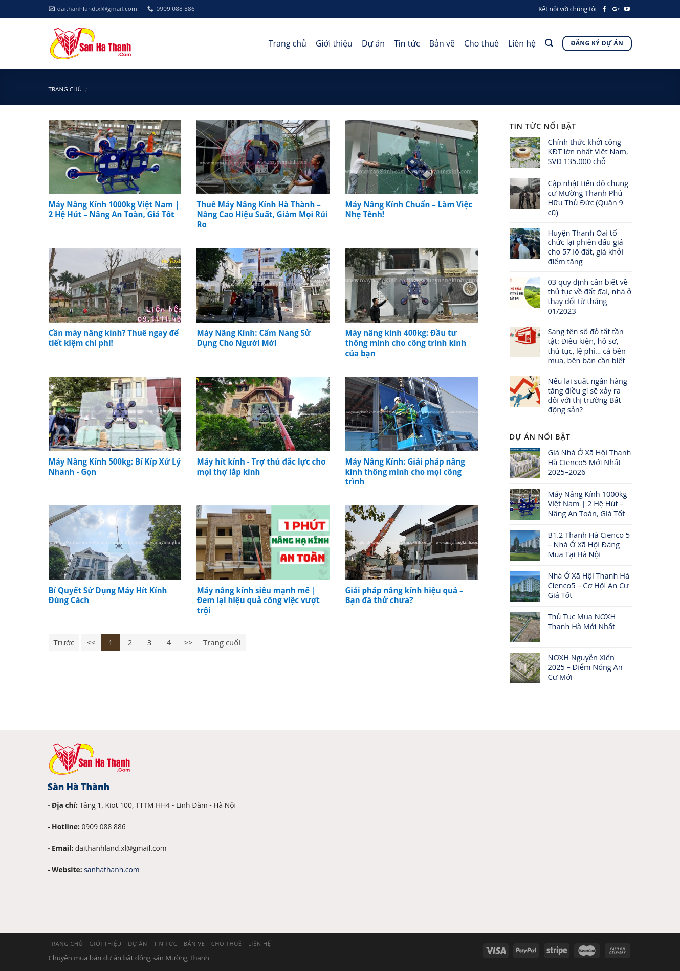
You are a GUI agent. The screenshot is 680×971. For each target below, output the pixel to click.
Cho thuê (481, 43)
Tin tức (407, 43)
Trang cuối (221, 642)
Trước (64, 642)
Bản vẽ (442, 43)
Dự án (373, 43)
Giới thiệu (334, 43)
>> (188, 642)
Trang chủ (287, 43)
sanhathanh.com (111, 869)
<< (90, 642)
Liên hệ (522, 43)
